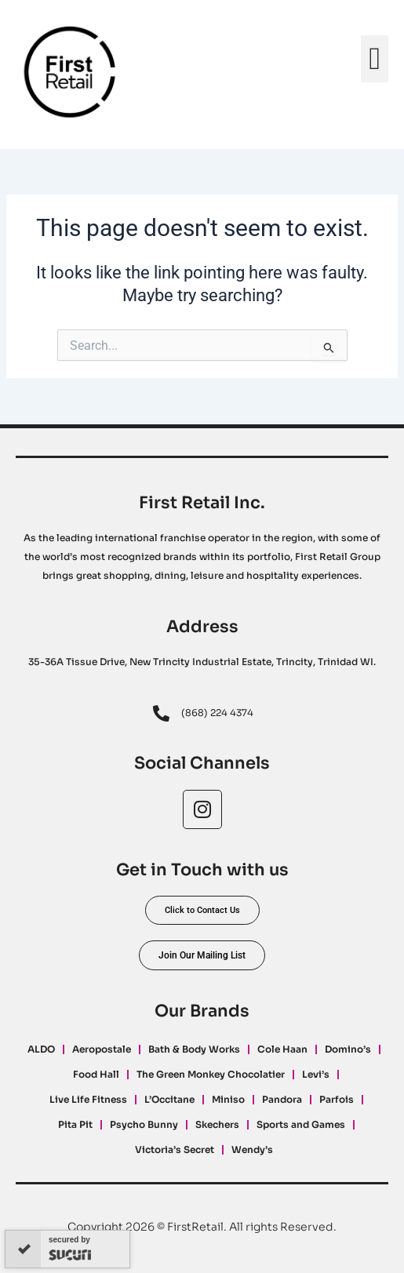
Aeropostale (101, 1049)
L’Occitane (169, 1099)
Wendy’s (252, 1149)
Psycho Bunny (144, 1124)
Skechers (217, 1124)
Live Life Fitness (88, 1099)
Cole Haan (282, 1049)
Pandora (282, 1099)
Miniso (228, 1099)
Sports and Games (301, 1124)
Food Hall (96, 1074)
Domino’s (348, 1049)
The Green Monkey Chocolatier (210, 1074)
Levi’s (315, 1074)
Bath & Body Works (194, 1049)
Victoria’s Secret (174, 1149)
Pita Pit (75, 1124)
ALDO (41, 1049)
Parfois (336, 1099)
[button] (374, 58)
